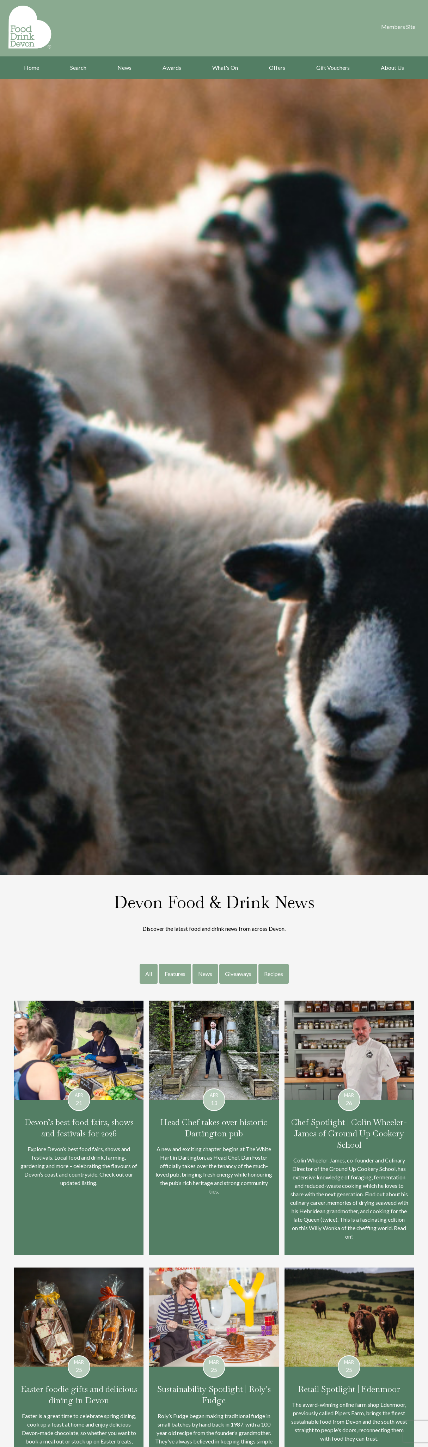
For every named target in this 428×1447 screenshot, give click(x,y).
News (124, 67)
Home (31, 67)
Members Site (398, 26)
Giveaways (238, 973)
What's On (225, 67)
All (148, 973)
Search (78, 67)
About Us (392, 67)
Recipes (273, 973)
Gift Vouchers (333, 67)
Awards (172, 67)
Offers (277, 67)
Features (175, 973)
